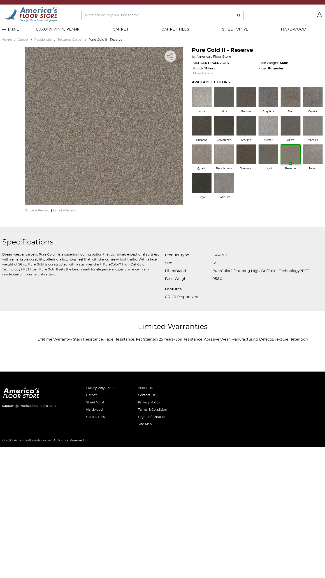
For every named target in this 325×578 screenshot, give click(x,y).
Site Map (145, 555)
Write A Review (37, 341)
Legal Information (152, 548)
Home (7, 39)
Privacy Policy (149, 533)
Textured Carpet (70, 39)
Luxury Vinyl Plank (58, 29)
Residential (43, 39)
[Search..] (162, 15)
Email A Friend (64, 341)
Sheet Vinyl (235, 29)
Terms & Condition (152, 540)
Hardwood (293, 29)
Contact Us (147, 526)
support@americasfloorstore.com (29, 537)
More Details (203, 73)
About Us (145, 519)
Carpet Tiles (175, 29)
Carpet (121, 29)
